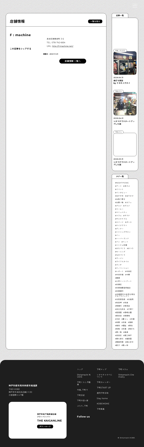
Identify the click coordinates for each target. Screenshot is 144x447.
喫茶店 (127, 306)
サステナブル (121, 219)
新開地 (127, 316)
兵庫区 (119, 284)
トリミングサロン (123, 232)
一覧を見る (95, 21)
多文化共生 (120, 309)
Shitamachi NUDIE (83, 376)
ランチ (119, 265)
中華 (128, 275)
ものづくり (120, 255)
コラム (119, 216)
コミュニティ (121, 212)
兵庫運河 (119, 291)
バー (118, 235)
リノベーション (122, 268)
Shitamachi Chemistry (126, 376)
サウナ (127, 216)
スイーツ (119, 222)
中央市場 (119, 275)
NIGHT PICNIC (122, 183)
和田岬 (119, 303)
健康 (118, 278)
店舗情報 (17, 21)
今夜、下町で (82, 390)
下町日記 (81, 395)
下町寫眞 (101, 409)
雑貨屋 (129, 339)
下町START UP (104, 387)
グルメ (119, 206)
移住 (131, 326)
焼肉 (118, 326)
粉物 (118, 329)
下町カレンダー (103, 382)
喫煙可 (119, 306)
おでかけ (130, 196)
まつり (130, 248)
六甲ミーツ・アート (124, 281)
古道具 (130, 299)
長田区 (119, 335)
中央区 (129, 271)
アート (119, 186)
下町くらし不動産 (84, 383)
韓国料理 (119, 342)
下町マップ (102, 369)
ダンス (129, 222)
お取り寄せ (120, 199)
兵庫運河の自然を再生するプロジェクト (125, 295)
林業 (118, 322)
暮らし (125, 319)
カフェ (129, 202)
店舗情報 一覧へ (73, 61)
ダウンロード (45, 426)
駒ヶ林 (125, 345)
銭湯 (126, 332)
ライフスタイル (122, 261)
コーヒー (119, 209)
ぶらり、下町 (82, 406)
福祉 (124, 326)
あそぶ (127, 186)
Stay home (102, 398)
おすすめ (119, 196)
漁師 (131, 322)
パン (118, 242)
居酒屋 (119, 312)
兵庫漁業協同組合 (123, 288)
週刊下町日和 (102, 393)
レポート (119, 271)
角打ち (132, 329)
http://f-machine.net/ (62, 46)
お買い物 (119, 202)
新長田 (119, 316)
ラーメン (119, 258)
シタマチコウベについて (104, 376)
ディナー (119, 229)
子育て (130, 309)
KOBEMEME (103, 403)
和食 (126, 303)
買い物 (119, 332)
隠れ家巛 (119, 339)
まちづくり (120, 248)
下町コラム (123, 369)
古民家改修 (120, 299)
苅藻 (124, 329)
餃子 (118, 345)
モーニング (120, 252)
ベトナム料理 (121, 245)
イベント (119, 189)
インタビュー (121, 193)
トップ (80, 369)
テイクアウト (121, 225)
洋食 (124, 322)
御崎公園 (128, 312)
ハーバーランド (122, 238)
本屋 (133, 319)
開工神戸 (128, 335)
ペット (125, 242)
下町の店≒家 (82, 400)
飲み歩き (130, 342)
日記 (118, 319)
